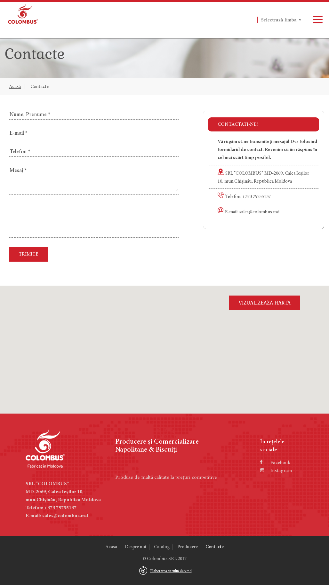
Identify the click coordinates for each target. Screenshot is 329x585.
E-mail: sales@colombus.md (57, 515)
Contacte (39, 86)
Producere (187, 547)
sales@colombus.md (259, 212)
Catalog (162, 547)
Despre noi (135, 547)
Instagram (276, 470)
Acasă (15, 86)
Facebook (275, 462)
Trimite (28, 254)
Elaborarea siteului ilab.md (171, 571)
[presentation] (57, 216)
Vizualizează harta (265, 303)
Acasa (111, 547)
